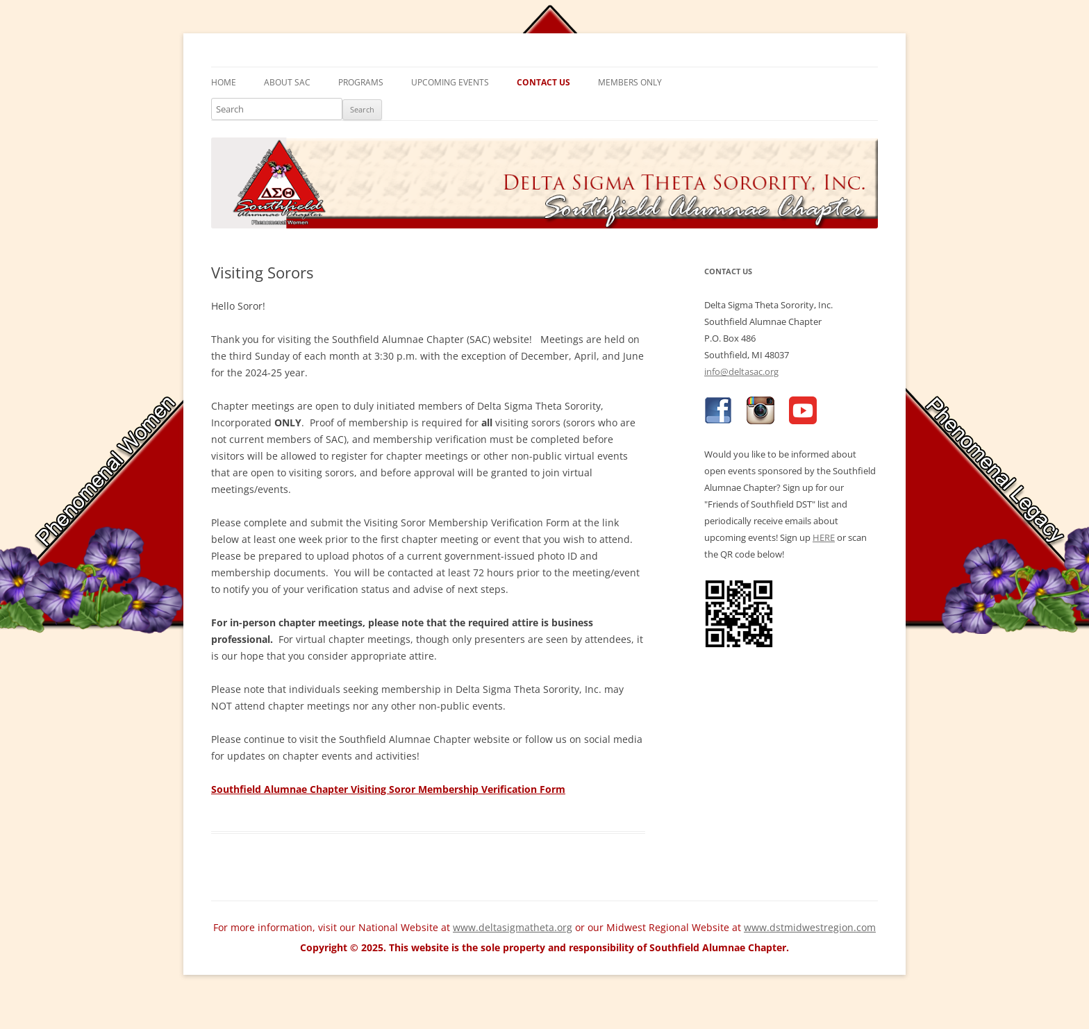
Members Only (630, 82)
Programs (360, 82)
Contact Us (543, 82)
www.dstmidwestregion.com (810, 927)
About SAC (287, 82)
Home (223, 82)
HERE (824, 537)
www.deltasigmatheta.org (512, 927)
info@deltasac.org (741, 371)
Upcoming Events (450, 82)
